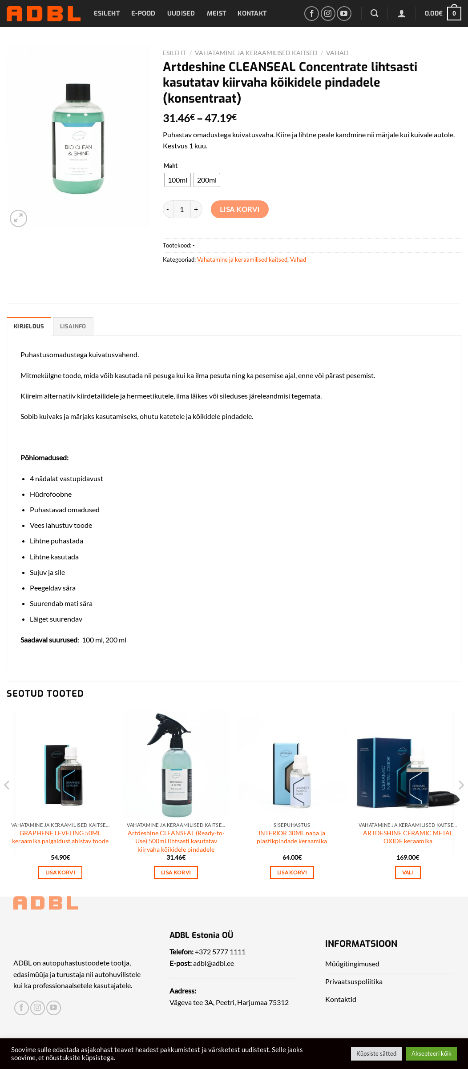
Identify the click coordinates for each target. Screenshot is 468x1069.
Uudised (181, 13)
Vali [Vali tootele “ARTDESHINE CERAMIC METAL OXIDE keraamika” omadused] (408, 872)
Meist (216, 13)
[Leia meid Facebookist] (311, 13)
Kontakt (252, 13)
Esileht (107, 13)
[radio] (177, 180)
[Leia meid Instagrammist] (328, 13)
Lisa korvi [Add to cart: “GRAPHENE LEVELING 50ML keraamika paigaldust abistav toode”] (60, 872)
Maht (171, 166)
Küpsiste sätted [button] (376, 1053)
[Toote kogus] (182, 209)
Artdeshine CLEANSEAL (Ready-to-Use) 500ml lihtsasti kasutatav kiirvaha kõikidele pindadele (176, 841)
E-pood (143, 13)
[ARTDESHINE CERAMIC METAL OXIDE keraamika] (407, 764)
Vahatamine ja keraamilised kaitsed (256, 52)
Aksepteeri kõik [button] (432, 1053)
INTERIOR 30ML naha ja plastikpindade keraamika (292, 837)
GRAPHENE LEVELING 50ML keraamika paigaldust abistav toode (60, 837)
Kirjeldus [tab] (29, 326)
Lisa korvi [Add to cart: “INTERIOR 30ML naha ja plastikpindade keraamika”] (292, 872)
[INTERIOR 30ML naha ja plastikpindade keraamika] (292, 764)
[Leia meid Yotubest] (344, 13)
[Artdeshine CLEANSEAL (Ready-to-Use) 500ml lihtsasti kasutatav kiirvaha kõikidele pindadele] (176, 764)
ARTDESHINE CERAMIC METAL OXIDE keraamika (408, 837)
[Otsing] (374, 13)
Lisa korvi (240, 209)
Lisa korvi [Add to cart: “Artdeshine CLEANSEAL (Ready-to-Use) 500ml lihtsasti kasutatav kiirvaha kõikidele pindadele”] (176, 872)
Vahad (337, 52)
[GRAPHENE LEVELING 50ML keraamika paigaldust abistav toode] (60, 764)
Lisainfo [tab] (73, 326)
